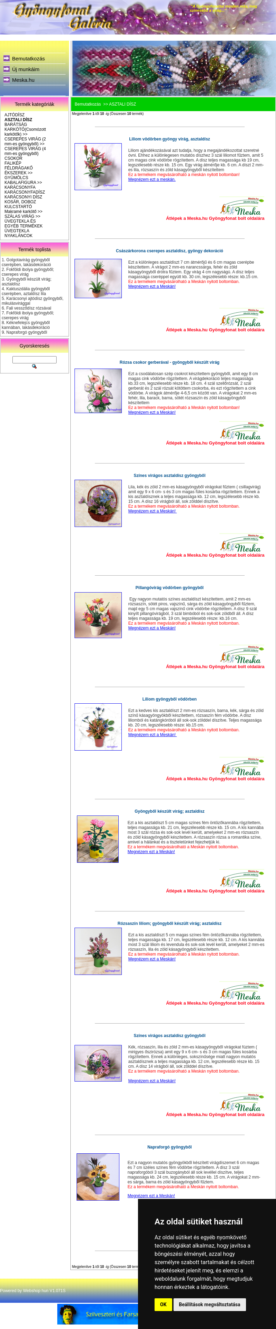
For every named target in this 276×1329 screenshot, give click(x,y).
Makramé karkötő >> (23, 211)
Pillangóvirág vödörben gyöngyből (170, 587)
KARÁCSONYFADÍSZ (24, 192)
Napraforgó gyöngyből (26, 332)
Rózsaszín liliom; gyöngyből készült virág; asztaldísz (169, 923)
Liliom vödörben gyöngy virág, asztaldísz (169, 139)
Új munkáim (25, 69)
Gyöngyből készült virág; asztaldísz (170, 811)
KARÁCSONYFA (20, 187)
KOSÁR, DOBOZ (20, 201)
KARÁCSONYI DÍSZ (23, 197)
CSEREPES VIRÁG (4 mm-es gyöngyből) (25, 151)
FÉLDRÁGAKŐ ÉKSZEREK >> (18, 170)
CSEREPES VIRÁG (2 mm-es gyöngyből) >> (25, 141)
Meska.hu (23, 80)
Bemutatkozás (28, 58)
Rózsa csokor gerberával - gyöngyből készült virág (169, 362)
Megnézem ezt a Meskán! (152, 286)
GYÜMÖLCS (16, 177)
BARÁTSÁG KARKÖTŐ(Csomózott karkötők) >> (25, 129)
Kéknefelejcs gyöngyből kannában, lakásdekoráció (26, 325)
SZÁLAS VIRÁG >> (22, 216)
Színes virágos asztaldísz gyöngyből (169, 475)
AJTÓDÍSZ (14, 115)
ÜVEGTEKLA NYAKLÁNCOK (18, 233)
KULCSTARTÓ (18, 206)
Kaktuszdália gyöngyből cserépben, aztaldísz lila (26, 291)
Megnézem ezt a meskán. (152, 179)
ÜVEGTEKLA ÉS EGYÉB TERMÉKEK (23, 223)
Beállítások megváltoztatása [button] (209, 1304)
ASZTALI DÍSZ (18, 119)
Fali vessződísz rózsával (28, 308)
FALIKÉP (12, 163)
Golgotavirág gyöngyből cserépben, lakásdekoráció (26, 262)
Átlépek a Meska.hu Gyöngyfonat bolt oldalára (215, 218)
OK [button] (163, 1304)
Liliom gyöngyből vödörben (169, 699)
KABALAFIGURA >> (23, 182)
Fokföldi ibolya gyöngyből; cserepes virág (28, 272)
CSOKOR (13, 158)
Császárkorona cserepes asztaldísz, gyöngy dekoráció (169, 250)
